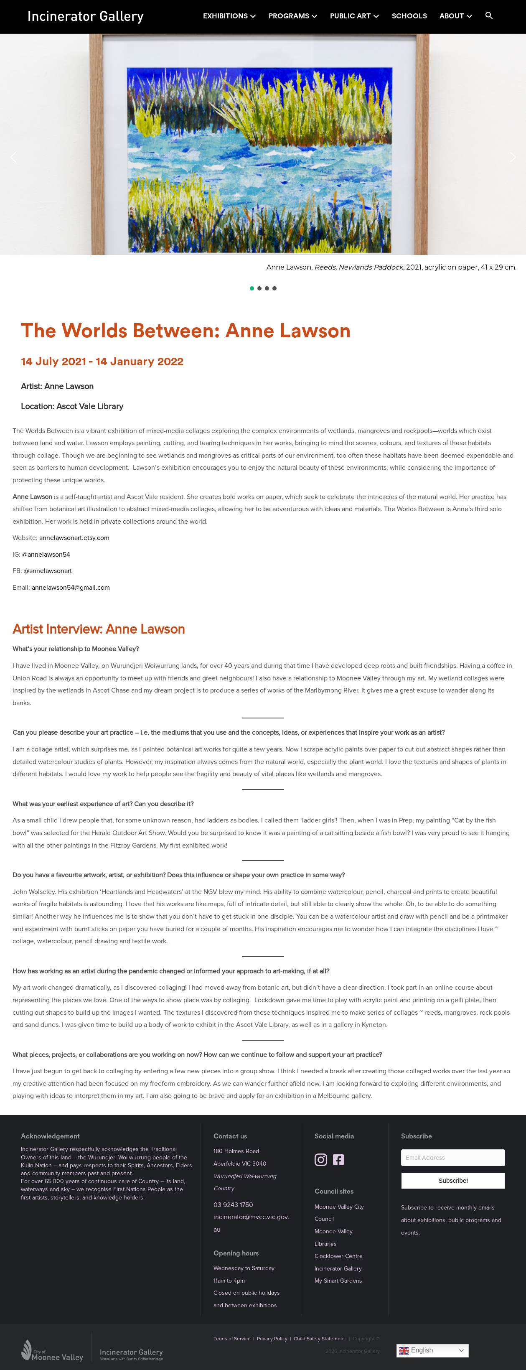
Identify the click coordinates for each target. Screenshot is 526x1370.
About (452, 16)
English (416, 1351)
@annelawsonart (48, 571)
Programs (289, 16)
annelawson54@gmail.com (71, 587)
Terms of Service (232, 1339)
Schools (409, 16)
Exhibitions (225, 16)
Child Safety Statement (319, 1339)
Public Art (350, 16)
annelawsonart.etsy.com (74, 538)
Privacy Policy (272, 1339)
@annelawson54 (46, 554)
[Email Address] (453, 1157)
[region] (263, 163)
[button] (489, 17)
